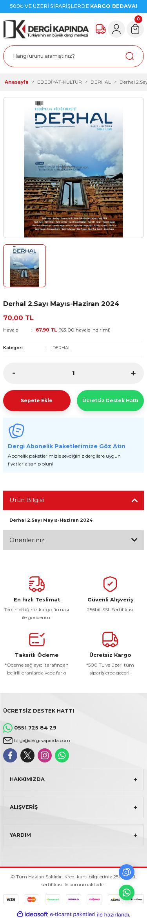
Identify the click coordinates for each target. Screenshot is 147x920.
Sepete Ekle (37, 400)
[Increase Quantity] (133, 373)
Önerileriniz (26, 540)
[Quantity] (73, 373)
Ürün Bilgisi (26, 500)
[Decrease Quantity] (14, 373)
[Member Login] (116, 29)
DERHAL (62, 347)
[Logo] (46, 29)
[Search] (73, 56)
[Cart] (135, 29)
